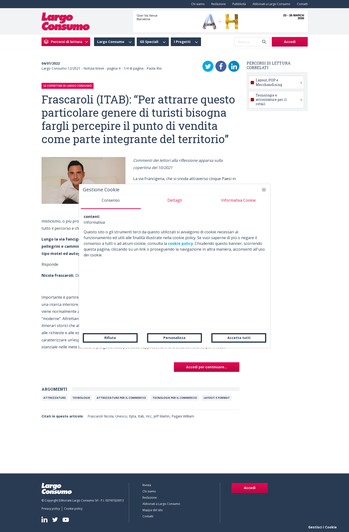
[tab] (111, 202)
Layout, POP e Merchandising (279, 82)
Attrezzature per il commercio (121, 397)
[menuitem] (197, 4)
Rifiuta (110, 337)
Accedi (290, 41)
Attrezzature (54, 397)
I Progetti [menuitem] (182, 42)
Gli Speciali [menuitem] (149, 42)
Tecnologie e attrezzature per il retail (279, 99)
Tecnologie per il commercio (175, 397)
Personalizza (174, 337)
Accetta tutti (238, 337)
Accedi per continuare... (206, 367)
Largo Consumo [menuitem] (110, 42)
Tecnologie (81, 397)
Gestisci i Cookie (322, 527)
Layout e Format (217, 397)
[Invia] (264, 42)
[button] (264, 189)
